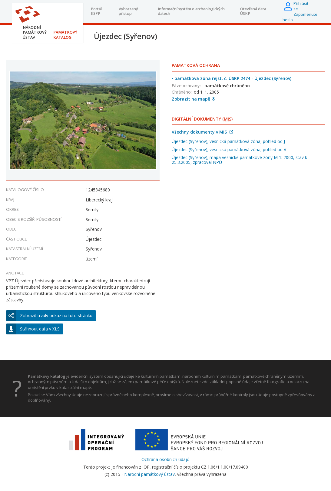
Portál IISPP (96, 11)
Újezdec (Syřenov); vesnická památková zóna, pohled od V (229, 149)
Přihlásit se (300, 6)
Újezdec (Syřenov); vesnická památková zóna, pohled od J (228, 141)
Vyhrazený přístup (128, 11)
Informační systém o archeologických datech (191, 11)
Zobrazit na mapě (193, 99)
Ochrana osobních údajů (165, 459)
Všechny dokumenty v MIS (202, 132)
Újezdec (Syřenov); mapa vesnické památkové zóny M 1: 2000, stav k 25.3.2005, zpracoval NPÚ (239, 159)
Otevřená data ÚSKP (253, 11)
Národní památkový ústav (149, 474)
